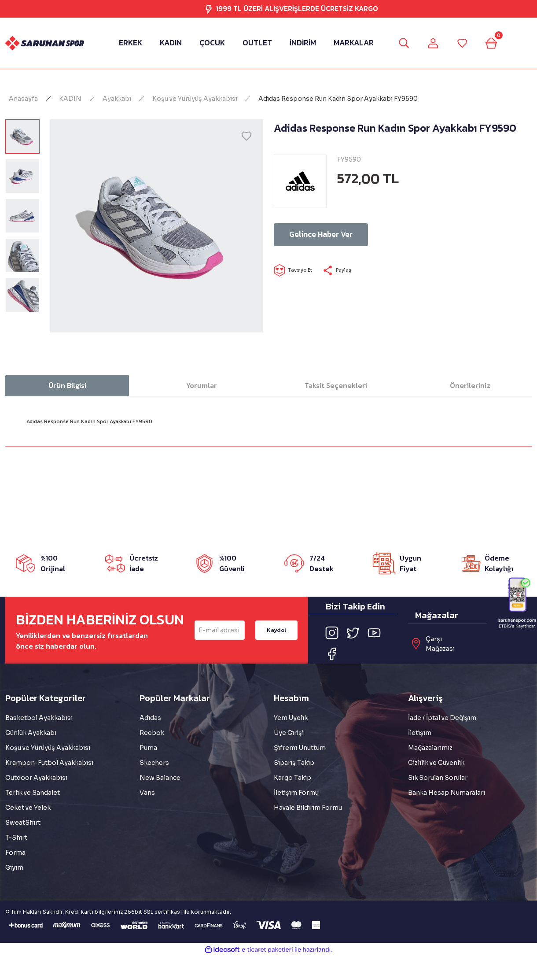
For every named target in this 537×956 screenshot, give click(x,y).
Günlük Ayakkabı (30, 733)
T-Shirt (16, 838)
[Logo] (44, 43)
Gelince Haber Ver (338, 234)
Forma (15, 852)
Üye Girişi (289, 733)
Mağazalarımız (430, 748)
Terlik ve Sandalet (32, 793)
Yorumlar (201, 385)
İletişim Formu (296, 793)
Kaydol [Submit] (276, 630)
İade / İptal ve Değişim (442, 718)
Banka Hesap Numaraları (446, 793)
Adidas (150, 718)
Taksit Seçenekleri (336, 385)
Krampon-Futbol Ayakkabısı (49, 763)
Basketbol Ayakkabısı (39, 718)
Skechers (154, 763)
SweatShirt (22, 823)
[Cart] (495, 43)
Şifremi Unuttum (300, 748)
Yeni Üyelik (291, 718)
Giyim (14, 867)
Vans (147, 793)
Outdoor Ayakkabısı (36, 778)
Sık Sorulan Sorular (437, 778)
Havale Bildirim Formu (308, 808)
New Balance (160, 778)
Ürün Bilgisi (67, 385)
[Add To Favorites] (246, 136)
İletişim (419, 733)
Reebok (152, 733)
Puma (148, 748)
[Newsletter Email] (220, 630)
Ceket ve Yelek (28, 808)
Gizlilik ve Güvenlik (436, 763)
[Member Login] (431, 43)
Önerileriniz (470, 385)
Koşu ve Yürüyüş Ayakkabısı (47, 748)
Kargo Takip (292, 778)
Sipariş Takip (294, 763)
